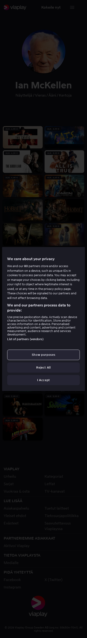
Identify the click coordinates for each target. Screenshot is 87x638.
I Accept (43, 380)
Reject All (43, 367)
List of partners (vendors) (25, 339)
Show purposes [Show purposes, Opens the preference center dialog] (43, 354)
